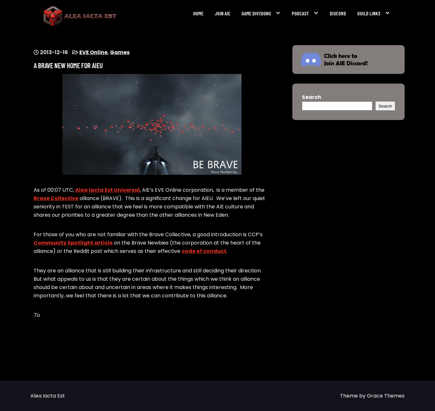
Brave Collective (56, 198)
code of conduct (204, 251)
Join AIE (222, 13)
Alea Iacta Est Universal (107, 190)
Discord (338, 13)
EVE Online (93, 52)
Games (120, 52)
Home (198, 13)
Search (311, 97)
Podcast (300, 13)
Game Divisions (256, 13)
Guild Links (368, 13)
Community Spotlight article (73, 242)
